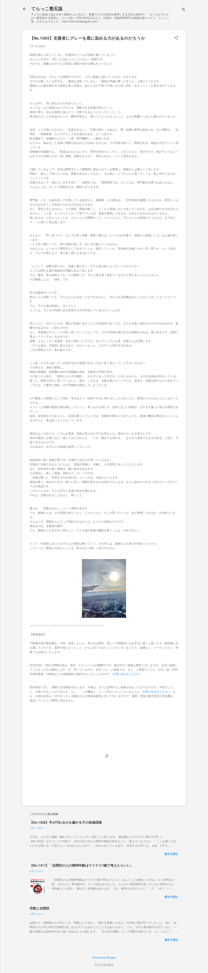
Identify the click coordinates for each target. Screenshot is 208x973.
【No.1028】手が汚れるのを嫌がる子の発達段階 (66, 822)
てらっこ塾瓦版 (47, 8)
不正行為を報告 (104, 965)
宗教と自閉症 (39, 908)
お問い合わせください (126, 674)
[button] (176, 38)
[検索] (183, 10)
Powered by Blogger (104, 957)
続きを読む (171, 854)
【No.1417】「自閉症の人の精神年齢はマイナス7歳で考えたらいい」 (81, 865)
